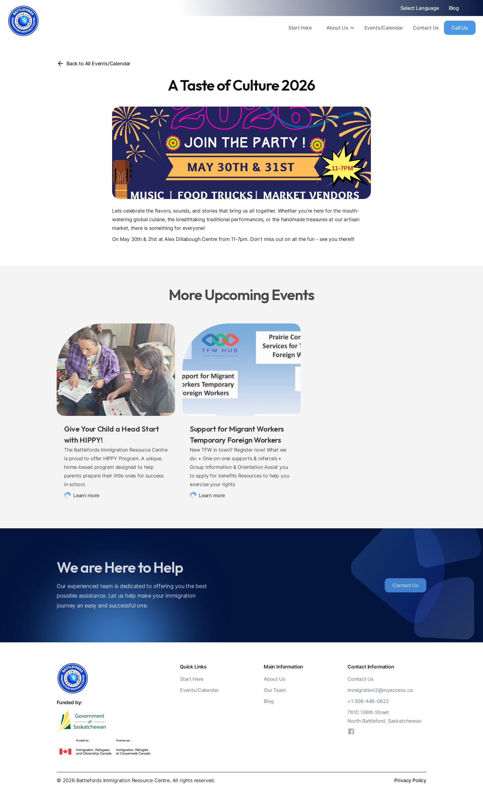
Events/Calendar (383, 28)
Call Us (460, 28)
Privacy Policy (410, 780)
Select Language (419, 8)
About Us (337, 28)
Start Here (300, 28)
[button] (338, 27)
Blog (454, 8)
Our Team (275, 690)
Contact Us (426, 28)
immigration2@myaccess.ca (380, 690)
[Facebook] (351, 732)
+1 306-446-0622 (368, 701)
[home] (23, 21)
